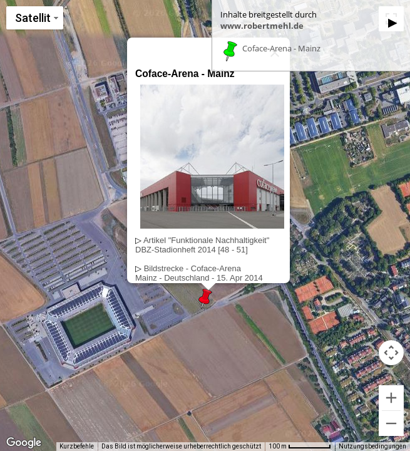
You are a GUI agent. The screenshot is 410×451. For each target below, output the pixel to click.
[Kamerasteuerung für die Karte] (391, 352)
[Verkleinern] (391, 423)
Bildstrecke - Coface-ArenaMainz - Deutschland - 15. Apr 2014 (199, 273)
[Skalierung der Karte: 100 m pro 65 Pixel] (300, 446)
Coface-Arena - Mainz (281, 48)
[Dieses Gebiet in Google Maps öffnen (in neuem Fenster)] (23, 443)
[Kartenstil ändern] (34, 17)
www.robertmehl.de (262, 25)
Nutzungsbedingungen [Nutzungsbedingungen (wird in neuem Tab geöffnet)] (372, 446)
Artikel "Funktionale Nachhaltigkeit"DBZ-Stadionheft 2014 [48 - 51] (202, 245)
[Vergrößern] (391, 397)
